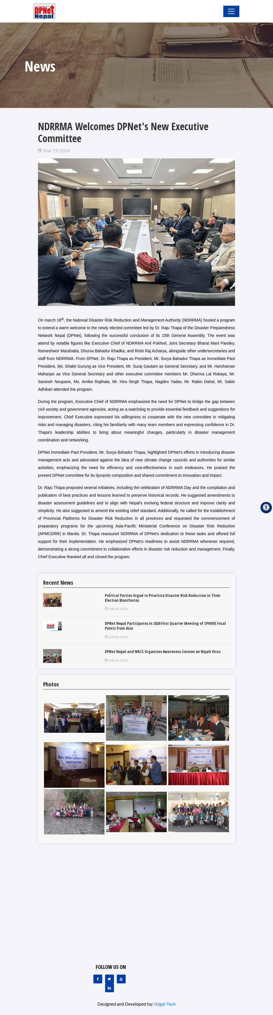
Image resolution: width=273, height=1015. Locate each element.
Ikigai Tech (165, 1003)
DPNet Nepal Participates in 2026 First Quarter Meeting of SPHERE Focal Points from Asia (165, 626)
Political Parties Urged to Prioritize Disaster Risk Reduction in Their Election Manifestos (162, 598)
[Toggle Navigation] (231, 11)
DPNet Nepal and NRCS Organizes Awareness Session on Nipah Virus (162, 651)
